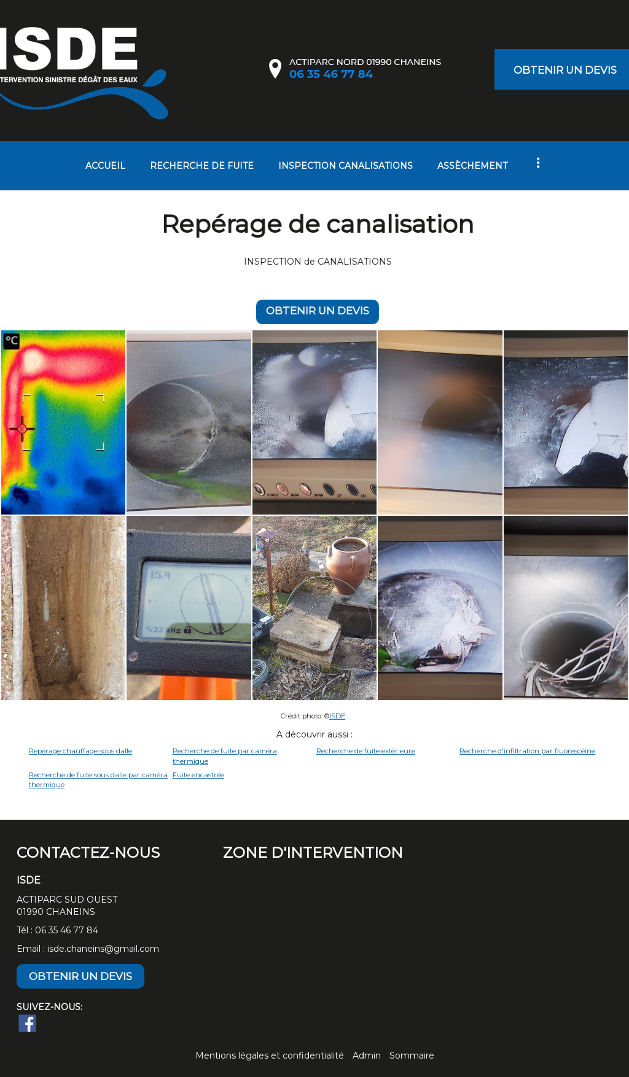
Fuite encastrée (198, 775)
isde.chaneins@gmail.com (103, 948)
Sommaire (411, 1055)
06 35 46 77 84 (66, 930)
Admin (367, 1055)
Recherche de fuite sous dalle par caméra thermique (98, 780)
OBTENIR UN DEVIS (565, 70)
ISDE (337, 716)
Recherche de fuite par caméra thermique (225, 756)
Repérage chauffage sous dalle (80, 751)
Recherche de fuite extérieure (365, 751)
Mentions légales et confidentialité (269, 1055)
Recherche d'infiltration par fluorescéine (527, 751)
